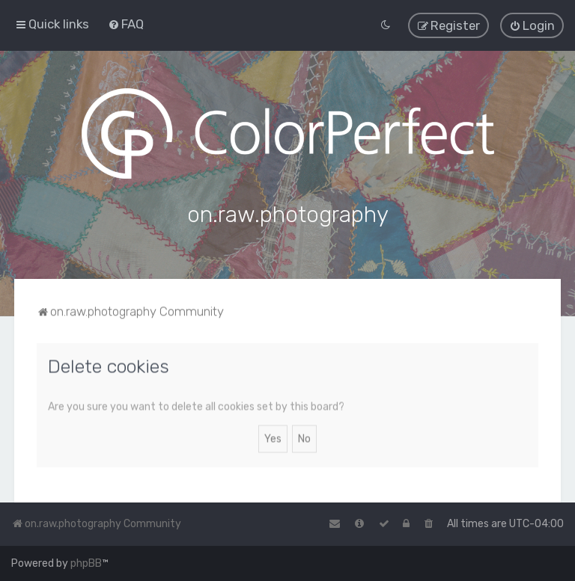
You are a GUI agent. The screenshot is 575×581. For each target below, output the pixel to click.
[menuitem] (125, 24)
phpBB (86, 563)
